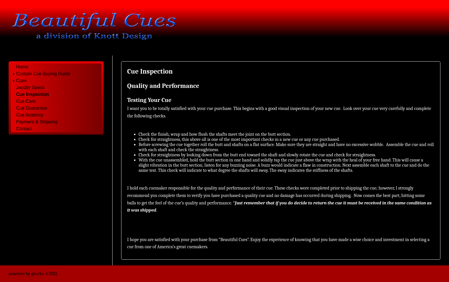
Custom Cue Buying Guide (43, 73)
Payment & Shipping (37, 121)
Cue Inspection (32, 94)
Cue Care (26, 101)
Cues (21, 80)
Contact (24, 128)
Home (22, 66)
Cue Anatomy (30, 115)
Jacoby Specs (30, 87)
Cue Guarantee (31, 108)
